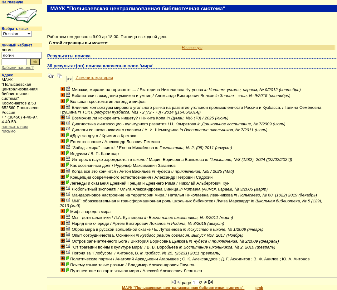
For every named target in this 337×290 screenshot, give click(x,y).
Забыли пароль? (18, 67)
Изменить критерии (94, 77)
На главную (12, 2)
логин (7, 49)
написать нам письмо (15, 128)
